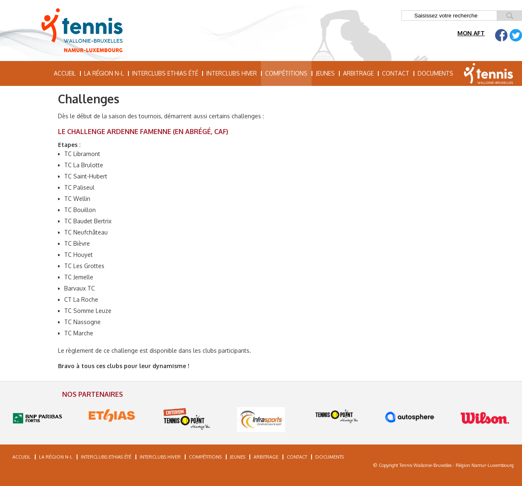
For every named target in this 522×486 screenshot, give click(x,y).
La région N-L (104, 73)
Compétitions (286, 73)
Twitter (516, 35)
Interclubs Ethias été (165, 73)
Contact (395, 73)
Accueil (65, 73)
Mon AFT (471, 33)
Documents (435, 73)
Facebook (501, 35)
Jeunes (325, 73)
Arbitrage (358, 73)
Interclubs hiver (231, 73)
